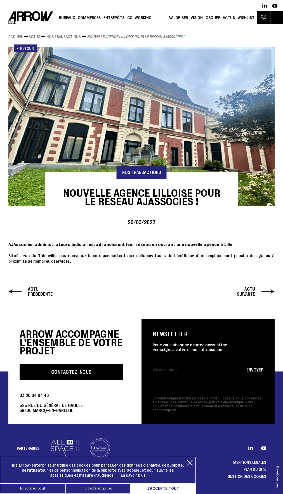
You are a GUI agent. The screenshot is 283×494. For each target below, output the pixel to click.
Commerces (89, 17)
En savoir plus (133, 475)
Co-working (139, 17)
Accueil (15, 36)
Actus (229, 17)
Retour (27, 48)
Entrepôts (113, 17)
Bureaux (67, 17)
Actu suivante (246, 291)
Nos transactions (63, 36)
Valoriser (178, 17)
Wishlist (246, 17)
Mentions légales (249, 462)
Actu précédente (40, 291)
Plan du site (255, 469)
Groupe (213, 17)
